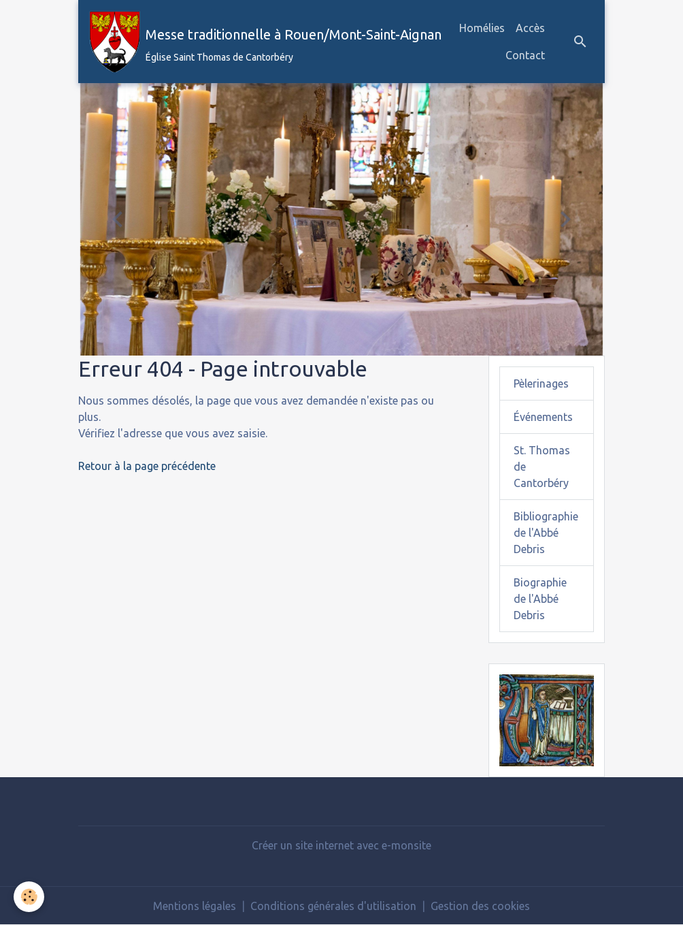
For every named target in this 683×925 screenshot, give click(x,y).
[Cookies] (29, 896)
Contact (525, 55)
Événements (543, 417)
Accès (530, 28)
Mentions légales (194, 906)
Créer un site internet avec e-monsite (341, 845)
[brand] (249, 41)
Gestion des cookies (480, 906)
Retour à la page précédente (147, 466)
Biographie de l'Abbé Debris (540, 598)
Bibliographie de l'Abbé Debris (546, 532)
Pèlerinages (541, 383)
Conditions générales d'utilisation (333, 906)
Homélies (482, 28)
